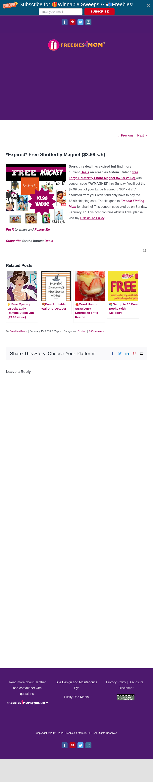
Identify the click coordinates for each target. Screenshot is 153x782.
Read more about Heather (27, 682)
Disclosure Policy (92, 218)
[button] (76, 8)
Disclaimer (126, 688)
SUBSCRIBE (99, 11)
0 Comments (96, 331)
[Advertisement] (76, 86)
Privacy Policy (116, 682)
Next (140, 135)
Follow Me (42, 229)
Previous (127, 135)
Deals (85, 172)
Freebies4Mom (18, 331)
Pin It (10, 229)
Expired (81, 331)
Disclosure (135, 682)
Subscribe (13, 241)
